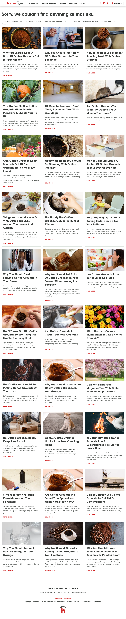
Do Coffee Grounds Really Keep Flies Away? (19, 440)
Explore (50, 601)
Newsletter (117, 3)
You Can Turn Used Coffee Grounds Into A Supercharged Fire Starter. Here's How (103, 443)
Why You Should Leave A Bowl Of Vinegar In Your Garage (18, 552)
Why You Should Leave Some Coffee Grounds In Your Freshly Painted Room (103, 552)
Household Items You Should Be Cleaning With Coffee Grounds (63, 164)
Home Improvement (49, 3)
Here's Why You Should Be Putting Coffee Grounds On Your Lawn (20, 388)
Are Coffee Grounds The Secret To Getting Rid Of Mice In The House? (102, 110)
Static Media (50, 592)
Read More (7, 75)
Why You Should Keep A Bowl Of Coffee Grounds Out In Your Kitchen (21, 56)
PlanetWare (97, 601)
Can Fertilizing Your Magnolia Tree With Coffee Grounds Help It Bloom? (103, 388)
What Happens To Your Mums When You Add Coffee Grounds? (105, 335)
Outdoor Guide (86, 601)
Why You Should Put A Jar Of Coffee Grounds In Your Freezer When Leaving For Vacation (61, 279)
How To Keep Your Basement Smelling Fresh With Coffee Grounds (105, 56)
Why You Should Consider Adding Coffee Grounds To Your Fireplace (61, 552)
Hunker (69, 601)
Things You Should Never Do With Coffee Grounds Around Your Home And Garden (20, 222)
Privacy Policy (71, 588)
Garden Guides (59, 601)
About (51, 588)
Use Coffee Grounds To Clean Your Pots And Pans (61, 333)
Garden (63, 3)
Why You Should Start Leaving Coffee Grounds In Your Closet (20, 278)
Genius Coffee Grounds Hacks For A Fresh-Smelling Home (62, 441)
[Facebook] (97, 3)
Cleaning (73, 3)
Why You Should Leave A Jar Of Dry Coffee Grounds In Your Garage (63, 388)
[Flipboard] (104, 3)
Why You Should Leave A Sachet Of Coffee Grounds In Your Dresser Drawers (103, 164)
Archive (59, 588)
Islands (76, 601)
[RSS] (107, 3)
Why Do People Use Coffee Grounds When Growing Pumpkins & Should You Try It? (20, 111)
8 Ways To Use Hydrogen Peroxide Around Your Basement (18, 498)
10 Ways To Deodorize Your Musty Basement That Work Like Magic (62, 109)
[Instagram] (100, 3)
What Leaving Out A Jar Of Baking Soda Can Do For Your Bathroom (104, 221)
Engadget (28, 601)
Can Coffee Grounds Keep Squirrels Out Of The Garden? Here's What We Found (20, 166)
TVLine (43, 601)
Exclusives (33, 3)
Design (82, 3)
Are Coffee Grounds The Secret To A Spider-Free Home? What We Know (60, 498)
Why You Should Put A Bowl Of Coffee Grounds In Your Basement (62, 56)
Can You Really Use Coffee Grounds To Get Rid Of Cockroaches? (103, 498)
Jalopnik (36, 601)
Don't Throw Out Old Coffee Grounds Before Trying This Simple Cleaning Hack (20, 335)
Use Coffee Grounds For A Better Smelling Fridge (103, 276)
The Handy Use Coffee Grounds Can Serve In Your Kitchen (62, 221)
